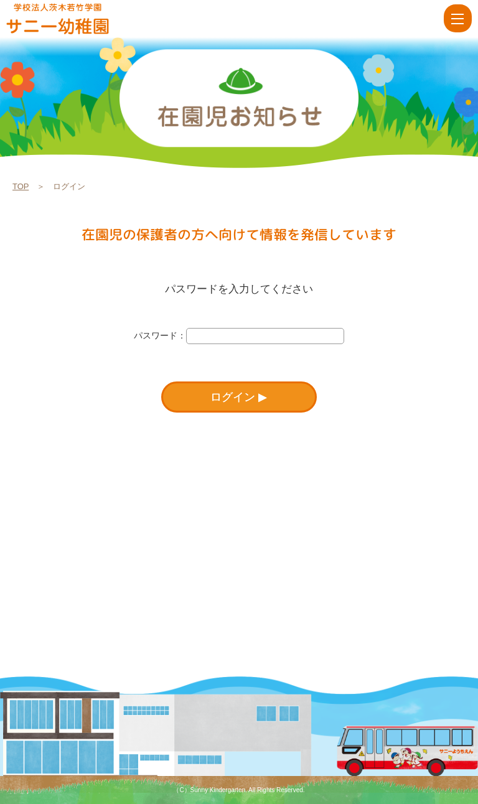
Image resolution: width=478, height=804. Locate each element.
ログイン (232, 397)
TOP (20, 186)
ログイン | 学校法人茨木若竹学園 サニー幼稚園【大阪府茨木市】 (76, 18)
